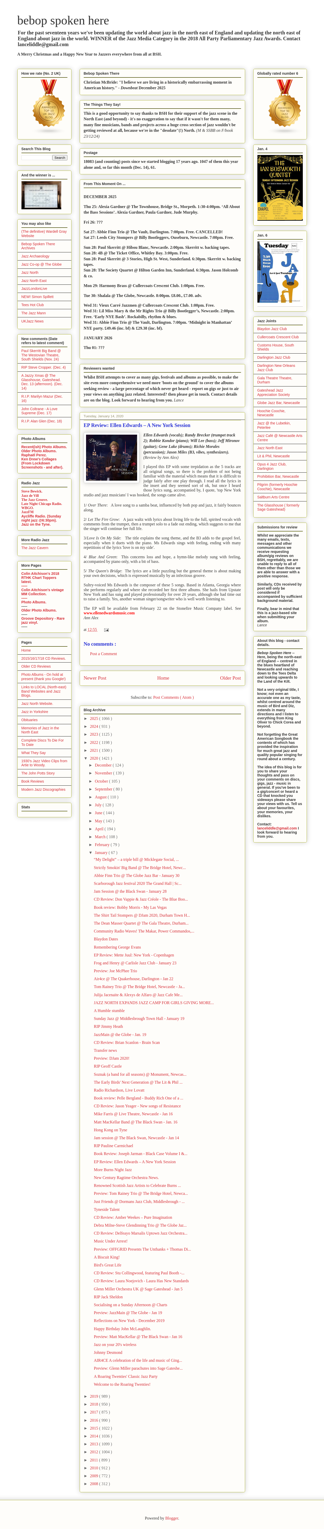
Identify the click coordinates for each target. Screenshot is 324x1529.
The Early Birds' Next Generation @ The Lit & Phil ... (138, 1082)
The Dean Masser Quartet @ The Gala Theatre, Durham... (141, 923)
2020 (94, 758)
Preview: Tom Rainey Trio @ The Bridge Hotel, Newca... (141, 1193)
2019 (94, 1396)
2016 (94, 1420)
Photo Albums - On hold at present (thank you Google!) (43, 676)
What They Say (33, 753)
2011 (94, 1460)
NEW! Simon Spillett (37, 297)
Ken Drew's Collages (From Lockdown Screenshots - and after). (42, 463)
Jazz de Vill (30, 496)
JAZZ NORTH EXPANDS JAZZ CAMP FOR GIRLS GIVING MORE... (154, 1003)
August (101, 797)
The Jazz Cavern (35, 548)
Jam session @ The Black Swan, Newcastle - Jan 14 (136, 1138)
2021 (94, 750)
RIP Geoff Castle (108, 1066)
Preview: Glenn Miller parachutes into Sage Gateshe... (138, 1368)
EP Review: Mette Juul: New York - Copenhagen (134, 955)
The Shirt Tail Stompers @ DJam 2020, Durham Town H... (142, 915)
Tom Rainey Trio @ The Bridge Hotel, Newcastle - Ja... (139, 986)
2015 (94, 1428)
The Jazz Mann (33, 313)
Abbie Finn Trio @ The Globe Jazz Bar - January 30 (136, 875)
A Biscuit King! (106, 1257)
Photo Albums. (33, 602)
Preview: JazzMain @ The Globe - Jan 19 (128, 1313)
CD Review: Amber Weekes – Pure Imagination (133, 1217)
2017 (94, 1412)
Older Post (230, 678)
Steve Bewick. (31, 491)
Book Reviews (32, 781)
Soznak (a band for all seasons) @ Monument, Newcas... (140, 1074)
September (104, 789)
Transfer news (105, 1050)
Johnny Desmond (108, 1352)
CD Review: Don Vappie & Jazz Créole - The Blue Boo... (141, 899)
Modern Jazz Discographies (43, 789)
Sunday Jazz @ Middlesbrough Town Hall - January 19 (139, 1018)
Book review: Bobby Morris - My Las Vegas (130, 907)
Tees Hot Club (32, 305)
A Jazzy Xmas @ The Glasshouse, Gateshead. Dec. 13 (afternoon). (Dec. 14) (42, 381)
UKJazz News (32, 321)
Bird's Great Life (107, 1265)
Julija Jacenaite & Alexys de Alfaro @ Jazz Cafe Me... (138, 995)
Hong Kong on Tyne (110, 1130)
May (99, 821)
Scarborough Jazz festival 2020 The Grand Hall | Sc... (138, 883)
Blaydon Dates (106, 939)
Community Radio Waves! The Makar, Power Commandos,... (144, 931)
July (99, 805)
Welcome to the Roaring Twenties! (122, 1384)
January (102, 852)
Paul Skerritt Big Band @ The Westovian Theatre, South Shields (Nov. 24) (41, 355)
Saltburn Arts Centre (273, 497)
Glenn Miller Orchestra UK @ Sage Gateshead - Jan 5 (138, 1289)
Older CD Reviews (36, 666)
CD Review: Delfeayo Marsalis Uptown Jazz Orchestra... (140, 1233)
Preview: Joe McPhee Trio (115, 971)
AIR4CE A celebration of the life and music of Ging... (138, 1360)
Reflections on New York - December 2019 (129, 1320)
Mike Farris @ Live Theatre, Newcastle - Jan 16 (133, 1114)
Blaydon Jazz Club (272, 329)
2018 (94, 1404)
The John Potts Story (38, 773)
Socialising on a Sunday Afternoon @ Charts (130, 1305)
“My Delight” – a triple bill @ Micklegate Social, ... (136, 859)
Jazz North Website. (37, 704)
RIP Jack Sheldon (108, 1297)
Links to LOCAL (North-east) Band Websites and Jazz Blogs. (43, 691)
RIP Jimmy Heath (108, 1026)
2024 (94, 726)
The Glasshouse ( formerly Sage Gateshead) (278, 507)
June (99, 813)
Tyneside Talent (106, 1209)
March (100, 837)
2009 (94, 1476)
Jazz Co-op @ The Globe (41, 264)
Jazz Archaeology (35, 256)
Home (163, 678)
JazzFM (27, 512)
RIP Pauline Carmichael (113, 1146)
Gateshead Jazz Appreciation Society (273, 392)
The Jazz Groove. (34, 500)
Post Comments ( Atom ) (173, 697)
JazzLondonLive (34, 289)
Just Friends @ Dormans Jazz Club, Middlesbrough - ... (139, 1201)
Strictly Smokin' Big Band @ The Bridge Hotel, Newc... (140, 867)
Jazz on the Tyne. (36, 524)
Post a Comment (103, 654)
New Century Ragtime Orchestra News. (126, 1177)
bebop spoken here (63, 20)
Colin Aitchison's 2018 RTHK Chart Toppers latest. (40, 578)
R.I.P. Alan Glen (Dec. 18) (41, 421)
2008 (94, 1484)
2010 (94, 1468)
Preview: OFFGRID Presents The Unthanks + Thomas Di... (142, 1249)
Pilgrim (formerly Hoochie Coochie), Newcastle (277, 487)
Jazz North (30, 272)
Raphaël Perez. (34, 455)
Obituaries (29, 720)
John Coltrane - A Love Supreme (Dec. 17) (39, 411)
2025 (94, 718)
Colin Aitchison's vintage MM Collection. (42, 592)
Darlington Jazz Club (273, 357)
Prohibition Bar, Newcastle (278, 476)
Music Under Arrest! (110, 1241)
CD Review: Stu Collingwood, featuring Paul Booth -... (139, 1273)
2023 (94, 734)
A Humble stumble (109, 1010)
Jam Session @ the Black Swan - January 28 (130, 891)
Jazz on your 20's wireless (115, 1344)
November (104, 773)
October (102, 781)
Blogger (171, 1518)
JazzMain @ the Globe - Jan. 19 (120, 1034)
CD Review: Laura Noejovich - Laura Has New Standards (141, 1281)
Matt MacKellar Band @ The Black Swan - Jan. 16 (135, 1122)
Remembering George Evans (117, 947)
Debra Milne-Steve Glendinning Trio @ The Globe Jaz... (140, 1225)
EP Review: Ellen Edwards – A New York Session (135, 1162)
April (99, 829)
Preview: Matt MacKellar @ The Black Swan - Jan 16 (138, 1336)
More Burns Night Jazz (113, 1170)
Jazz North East (34, 281)
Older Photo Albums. (39, 451)
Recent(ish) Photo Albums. (44, 447)
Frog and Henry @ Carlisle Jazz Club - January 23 (135, 963)
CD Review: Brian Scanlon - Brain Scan (127, 1042)
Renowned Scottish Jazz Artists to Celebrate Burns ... (137, 1185)
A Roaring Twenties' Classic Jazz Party (126, 1376)
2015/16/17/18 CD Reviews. (43, 658)
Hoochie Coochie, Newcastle (271, 413)
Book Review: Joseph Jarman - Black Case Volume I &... (140, 1153)
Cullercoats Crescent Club (278, 337)
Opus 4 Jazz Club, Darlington (271, 466)
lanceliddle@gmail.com (277, 828)
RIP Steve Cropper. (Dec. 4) (43, 367)
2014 (94, 1436)
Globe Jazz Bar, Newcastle (278, 403)
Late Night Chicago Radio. (41, 504)
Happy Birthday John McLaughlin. (122, 1329)
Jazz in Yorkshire (34, 712)
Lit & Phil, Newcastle (273, 456)
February (103, 845)
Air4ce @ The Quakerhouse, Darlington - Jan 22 (133, 979)
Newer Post (95, 678)
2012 (94, 1452)
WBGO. (27, 508)
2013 (94, 1444)
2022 (94, 742)
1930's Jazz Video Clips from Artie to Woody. (44, 763)
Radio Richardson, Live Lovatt (119, 1090)
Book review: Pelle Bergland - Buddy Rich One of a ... (138, 1098)
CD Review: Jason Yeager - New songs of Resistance (137, 1106)
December (104, 765)
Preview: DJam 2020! (111, 1058)
